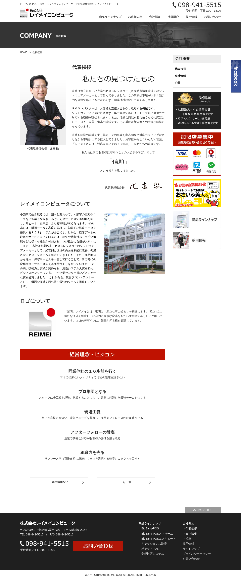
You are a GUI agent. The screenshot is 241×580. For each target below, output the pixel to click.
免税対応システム (152, 553)
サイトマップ (191, 548)
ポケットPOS (150, 548)
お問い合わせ (191, 558)
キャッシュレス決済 (154, 543)
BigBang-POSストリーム (157, 533)
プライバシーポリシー (197, 553)
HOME (23, 52)
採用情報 (188, 543)
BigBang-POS (150, 528)
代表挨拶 (180, 68)
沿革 (177, 82)
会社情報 (180, 75)
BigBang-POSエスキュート (158, 538)
